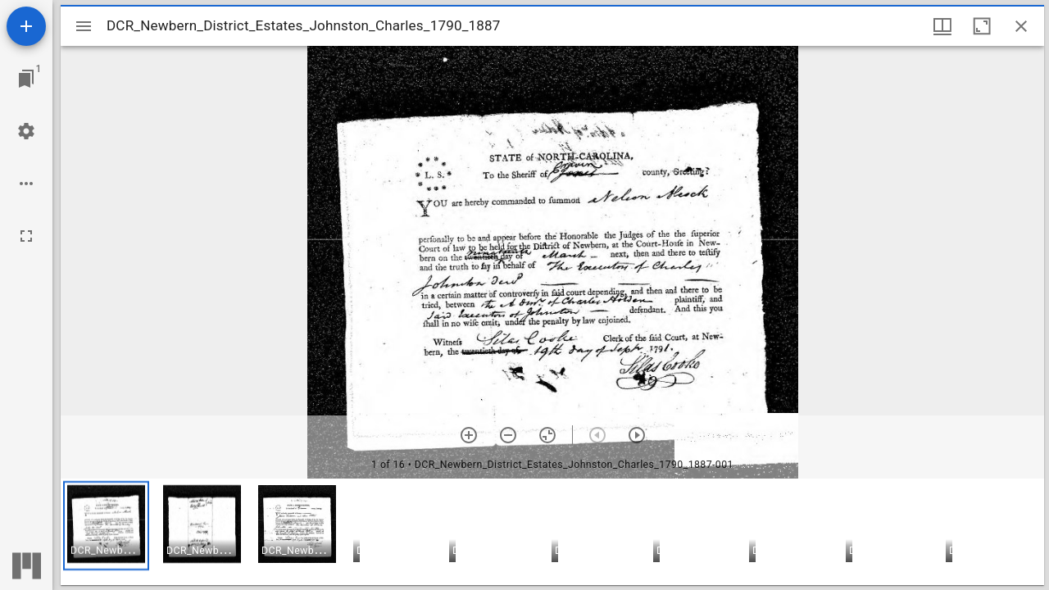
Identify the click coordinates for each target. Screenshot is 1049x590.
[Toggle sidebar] (83, 26)
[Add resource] (26, 26)
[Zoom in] (468, 435)
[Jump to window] (26, 78)
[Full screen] (26, 236)
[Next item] (636, 435)
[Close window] (1021, 26)
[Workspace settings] (26, 131)
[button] (106, 525)
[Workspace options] (26, 183)
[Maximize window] (981, 26)
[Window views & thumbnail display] (942, 26)
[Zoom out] (508, 435)
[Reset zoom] (547, 435)
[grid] (552, 532)
